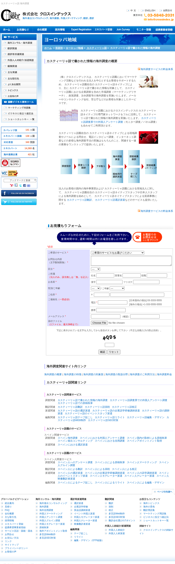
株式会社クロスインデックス (47, 15)
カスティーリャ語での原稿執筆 (75, 403)
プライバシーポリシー (16, 548)
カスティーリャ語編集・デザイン (145, 417)
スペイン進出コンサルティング (75, 440)
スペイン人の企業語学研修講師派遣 (105, 472)
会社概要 (42, 29)
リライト (78, 537)
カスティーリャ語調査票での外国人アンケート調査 (138, 400)
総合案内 (9, 503)
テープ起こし (81, 533)
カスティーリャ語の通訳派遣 (74, 410)
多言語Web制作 (47, 534)
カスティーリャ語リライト (110, 417)
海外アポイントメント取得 (53, 531)
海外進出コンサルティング (53, 503)
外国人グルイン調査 (49, 520)
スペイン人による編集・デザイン (145, 482)
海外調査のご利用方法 (142, 374)
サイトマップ (12, 544)
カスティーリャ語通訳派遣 (109, 199)
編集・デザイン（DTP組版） (89, 540)
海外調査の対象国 (93, 374)
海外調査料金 (164, 374)
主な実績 (19, 73)
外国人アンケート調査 (50, 517)
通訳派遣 (78, 503)
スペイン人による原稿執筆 (110, 462)
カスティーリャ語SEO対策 (103, 420)
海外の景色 (149, 506)
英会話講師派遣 (82, 510)
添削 (111, 506)
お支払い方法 (12, 537)
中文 (131, 10)
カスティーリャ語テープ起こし (75, 417)
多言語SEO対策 (47, 537)
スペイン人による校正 (124, 469)
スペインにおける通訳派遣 (73, 444)
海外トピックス (19, 90)
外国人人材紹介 (117, 530)
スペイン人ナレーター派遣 (139, 475)
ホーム (48, 48)
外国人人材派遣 (117, 533)
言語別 (59, 48)
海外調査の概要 (53, 374)
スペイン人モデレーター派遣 (106, 475)
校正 (111, 510)
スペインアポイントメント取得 (144, 440)
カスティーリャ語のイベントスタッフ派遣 (88, 413)
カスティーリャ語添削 (97, 406)
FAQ (7, 510)
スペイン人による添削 (97, 469)
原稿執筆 (44, 527)
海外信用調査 (46, 510)
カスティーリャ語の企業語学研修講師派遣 (116, 410)
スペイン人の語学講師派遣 (142, 472)
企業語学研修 (81, 506)
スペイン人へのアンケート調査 (75, 462)
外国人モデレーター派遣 (52, 524)
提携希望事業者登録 (15, 527)
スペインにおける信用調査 (110, 440)
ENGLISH (148, 10)
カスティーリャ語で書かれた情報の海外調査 (83, 400)
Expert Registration (81, 29)
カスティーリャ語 (96, 48)
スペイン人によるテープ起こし (75, 482)
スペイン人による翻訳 (70, 469)
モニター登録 (144, 29)
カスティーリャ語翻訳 (79, 199)
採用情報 (60, 29)
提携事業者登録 (164, 29)
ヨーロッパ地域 (74, 48)
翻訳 (111, 503)
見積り (22, 29)
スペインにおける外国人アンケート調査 (102, 437)
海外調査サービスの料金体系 (155, 69)
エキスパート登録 (103, 29)
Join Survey (123, 29)
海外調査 (44, 506)
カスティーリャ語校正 (124, 406)
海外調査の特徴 (72, 374)
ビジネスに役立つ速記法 (19, 113)
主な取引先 (19, 79)
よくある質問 (19, 85)
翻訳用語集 (149, 510)
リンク (8, 541)
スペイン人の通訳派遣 (70, 472)
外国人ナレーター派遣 (85, 520)
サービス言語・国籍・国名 (18, 531)
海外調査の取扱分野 (116, 374)
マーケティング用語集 (19, 108)
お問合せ (165, 10)
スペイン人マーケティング (142, 462)
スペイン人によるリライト (110, 482)
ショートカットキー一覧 (19, 119)
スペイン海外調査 (68, 437)
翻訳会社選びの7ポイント (122, 520)
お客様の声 (19, 96)
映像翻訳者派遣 (82, 524)
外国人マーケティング (50, 513)
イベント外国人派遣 (84, 513)
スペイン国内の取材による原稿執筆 (147, 437)
